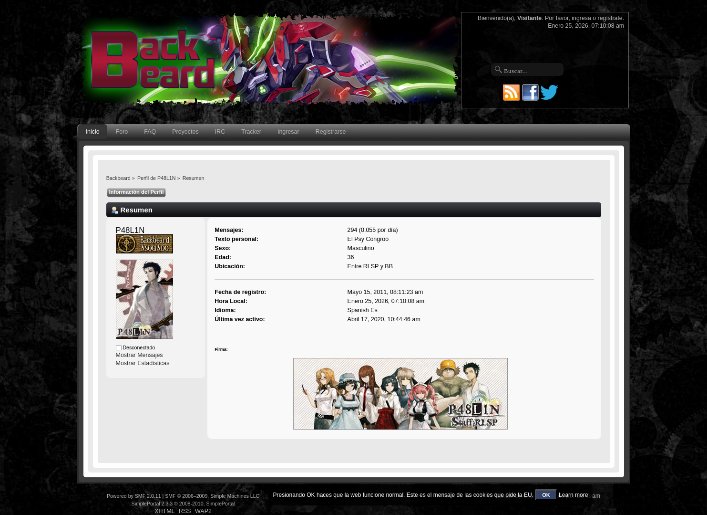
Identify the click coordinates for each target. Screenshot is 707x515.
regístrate (610, 18)
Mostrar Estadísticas (143, 363)
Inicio (93, 131)
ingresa (581, 18)
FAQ (150, 131)
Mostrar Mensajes (139, 355)
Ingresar (288, 131)
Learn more (573, 495)
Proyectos (185, 131)
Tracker (251, 131)
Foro (122, 131)
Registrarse (331, 131)
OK (546, 495)
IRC (220, 131)
